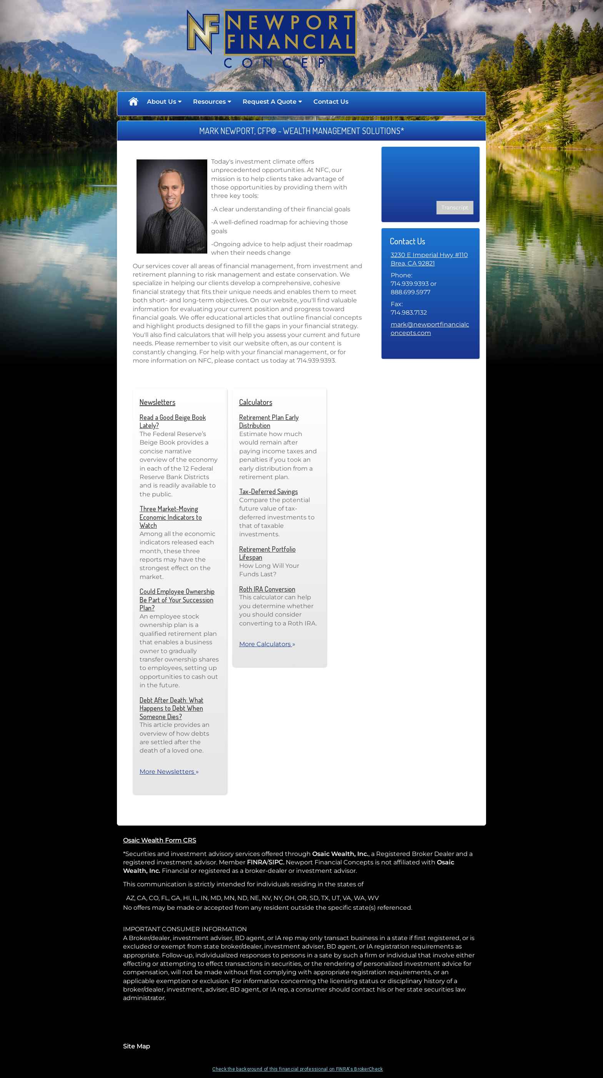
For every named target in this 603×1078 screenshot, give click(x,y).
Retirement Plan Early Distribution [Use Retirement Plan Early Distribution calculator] (269, 421)
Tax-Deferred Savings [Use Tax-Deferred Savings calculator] (268, 491)
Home (133, 102)
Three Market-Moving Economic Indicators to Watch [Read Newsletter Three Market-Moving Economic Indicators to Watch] (171, 516)
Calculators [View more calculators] (255, 402)
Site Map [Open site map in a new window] (136, 1046)
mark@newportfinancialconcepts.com (430, 329)
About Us (161, 101)
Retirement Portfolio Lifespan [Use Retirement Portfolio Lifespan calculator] (267, 553)
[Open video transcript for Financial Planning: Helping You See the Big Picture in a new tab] (454, 207)
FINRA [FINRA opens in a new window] (257, 862)
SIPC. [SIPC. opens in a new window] (276, 862)
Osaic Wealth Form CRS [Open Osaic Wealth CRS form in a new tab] (159, 840)
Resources (209, 101)
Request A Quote (270, 101)
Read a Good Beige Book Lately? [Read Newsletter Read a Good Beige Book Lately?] (173, 421)
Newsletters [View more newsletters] (157, 402)
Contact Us (330, 101)
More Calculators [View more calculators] (267, 644)
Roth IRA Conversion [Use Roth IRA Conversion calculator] (267, 589)
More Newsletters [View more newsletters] (169, 771)
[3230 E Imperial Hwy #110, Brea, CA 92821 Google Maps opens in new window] (429, 259)
